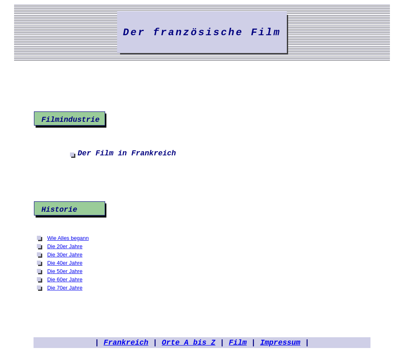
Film (238, 342)
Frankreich (125, 342)
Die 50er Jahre (64, 271)
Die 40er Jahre (64, 263)
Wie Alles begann (68, 238)
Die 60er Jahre (64, 279)
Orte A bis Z (189, 342)
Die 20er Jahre (64, 246)
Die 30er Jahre (64, 254)
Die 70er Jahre (64, 288)
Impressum (280, 342)
